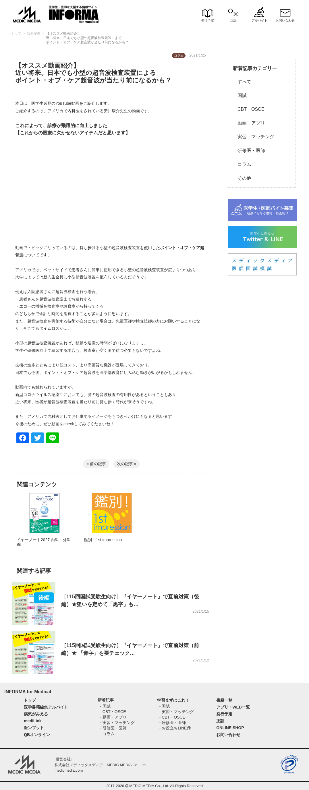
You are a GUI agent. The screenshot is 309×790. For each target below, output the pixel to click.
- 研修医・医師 (113, 728)
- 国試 (105, 706)
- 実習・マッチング (117, 722)
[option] (44, 525)
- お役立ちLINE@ (175, 728)
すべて (242, 81)
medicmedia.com (69, 770)
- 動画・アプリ (113, 717)
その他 (242, 178)
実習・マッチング (253, 136)
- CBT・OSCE (113, 711)
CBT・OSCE (248, 109)
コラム (242, 164)
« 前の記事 (96, 463)
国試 (240, 95)
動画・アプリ (249, 123)
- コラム (107, 733)
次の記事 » (126, 463)
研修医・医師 (249, 150)
